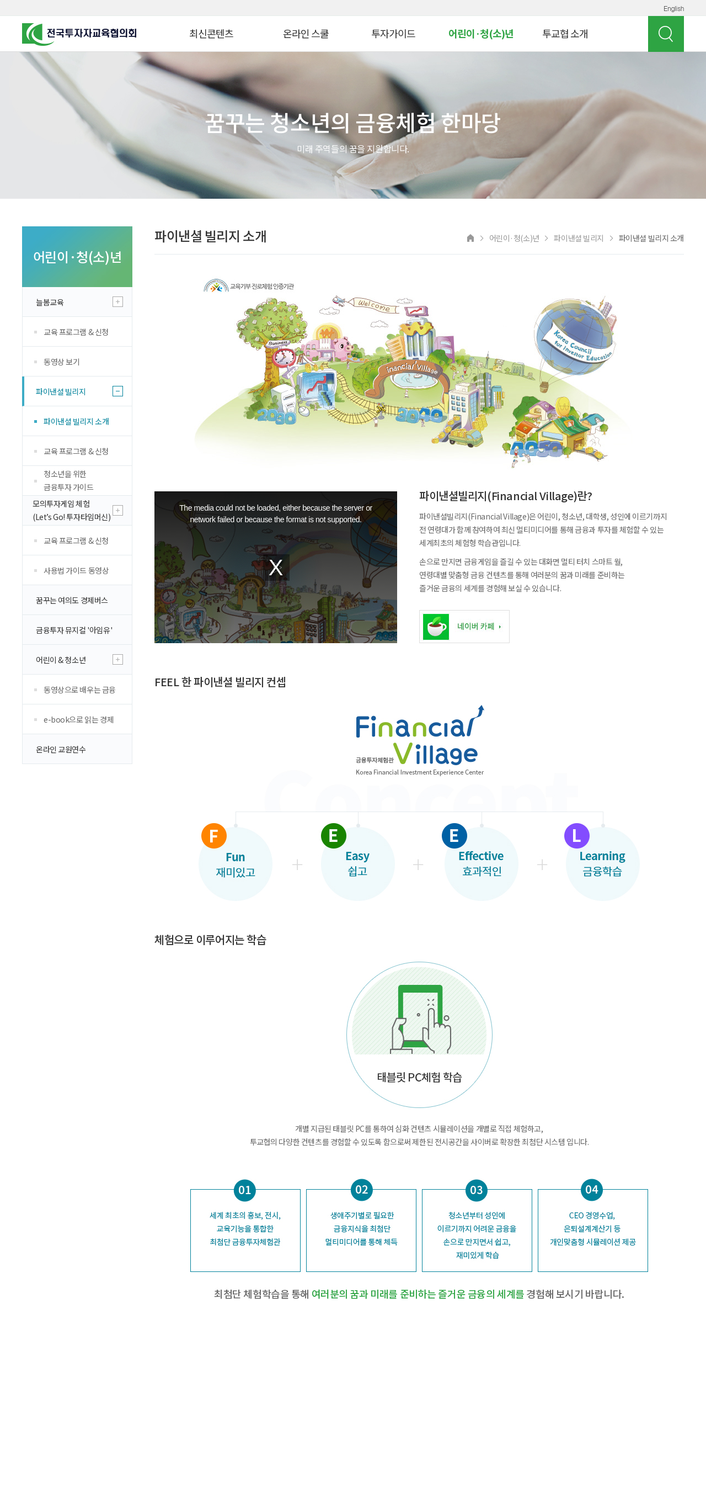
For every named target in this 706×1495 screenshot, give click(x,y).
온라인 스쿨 (306, 33)
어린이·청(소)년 (481, 33)
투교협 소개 (565, 33)
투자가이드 (393, 33)
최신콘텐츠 (211, 33)
